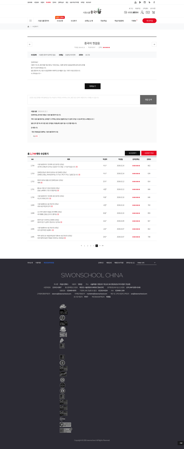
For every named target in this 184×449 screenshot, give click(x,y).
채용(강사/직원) (118, 263)
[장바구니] (153, 12)
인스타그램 (144, 2)
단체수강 (100, 263)
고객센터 (145, 8)
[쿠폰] (148, 12)
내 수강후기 (132, 153)
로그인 (131, 8)
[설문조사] (131, 12)
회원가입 (137, 8)
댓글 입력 (148, 99)
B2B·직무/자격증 (74, 2)
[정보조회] (100, 287)
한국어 (54, 2)
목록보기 (92, 86)
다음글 (154, 44)
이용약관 (38, 263)
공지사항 (152, 8)
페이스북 (154, 2)
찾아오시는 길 (130, 263)
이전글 (29, 44)
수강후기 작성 (149, 153)
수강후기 (35, 26)
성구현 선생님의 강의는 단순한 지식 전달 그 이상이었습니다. (68, 165)
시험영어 (36, 2)
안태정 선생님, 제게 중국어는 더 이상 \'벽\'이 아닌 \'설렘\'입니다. (68, 173)
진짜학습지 (61, 2)
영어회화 (29, 2)
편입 (67, 2)
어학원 (82, 2)
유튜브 (135, 2)
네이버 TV (140, 2)
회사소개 (30, 263)
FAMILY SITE (141, 263)
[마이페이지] (142, 12)
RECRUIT (88, 2)
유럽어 (42, 2)
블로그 (149, 2)
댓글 (35, 136)
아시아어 (48, 2)
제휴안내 (108, 263)
